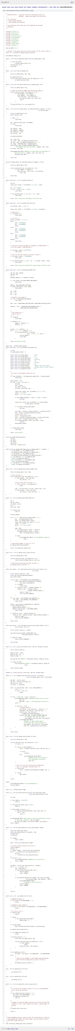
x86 (55, 7)
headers (34, 7)
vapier (29, 7)
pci (58, 7)
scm (12, 7)
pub (8, 7)
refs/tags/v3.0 (42, 7)
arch (51, 7)
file (32, 10)
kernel (4, 7)
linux (16, 7)
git (25, 7)
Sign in (72, 2)
